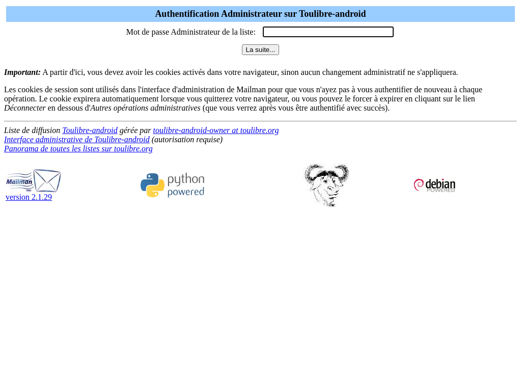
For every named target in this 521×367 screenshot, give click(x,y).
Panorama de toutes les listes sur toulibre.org (78, 148)
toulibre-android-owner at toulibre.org (216, 130)
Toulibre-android (89, 130)
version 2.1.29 (34, 193)
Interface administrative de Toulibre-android (77, 139)
